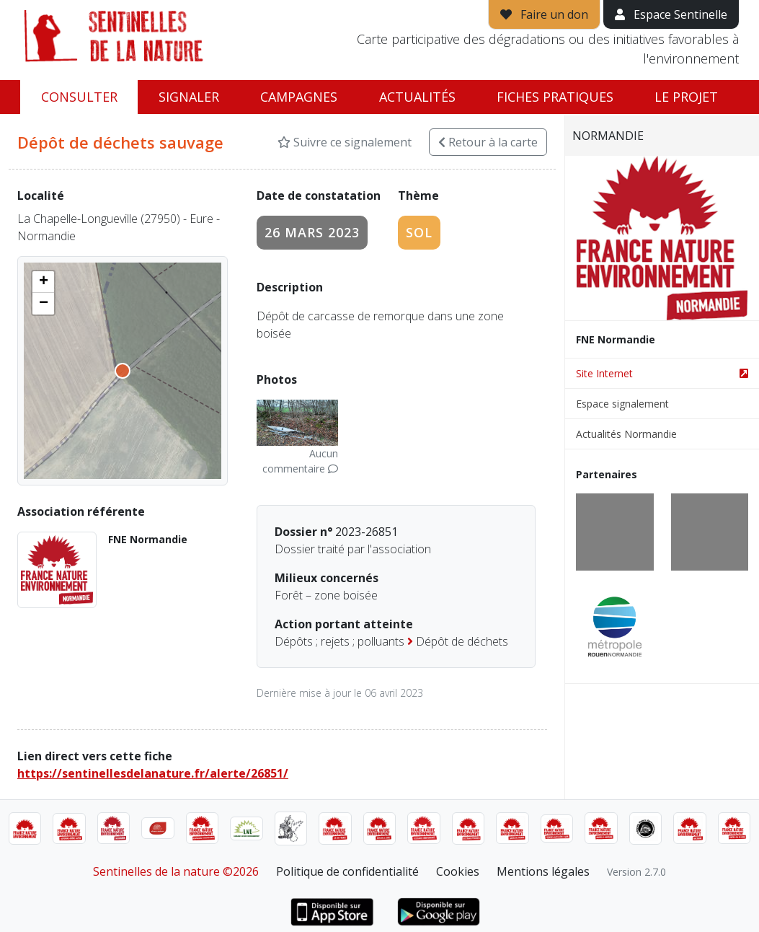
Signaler (189, 96)
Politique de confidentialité (347, 871)
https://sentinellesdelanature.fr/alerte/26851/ (152, 773)
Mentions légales (543, 871)
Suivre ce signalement (345, 142)
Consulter (79, 96)
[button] (43, 282)
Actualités (417, 96)
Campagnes (298, 96)
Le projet (686, 96)
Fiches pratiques (555, 96)
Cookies (457, 871)
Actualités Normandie (626, 434)
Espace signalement (622, 403)
